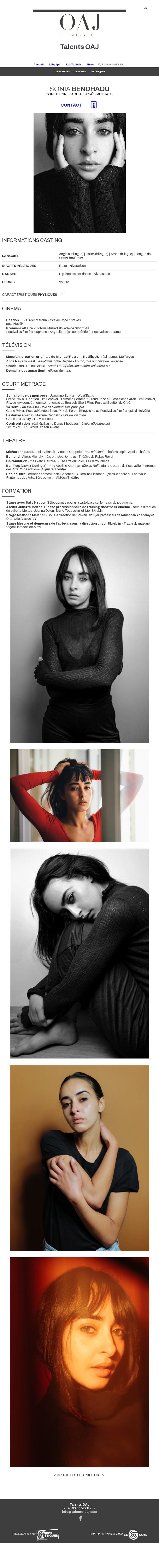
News (90, 64)
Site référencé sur (35, 1534)
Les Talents (73, 64)
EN (145, 8)
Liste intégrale (97, 71)
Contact (71, 105)
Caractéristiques (33, 294)
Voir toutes (79, 1475)
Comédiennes (62, 71)
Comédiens (79, 71)
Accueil (39, 64)
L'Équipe (54, 64)
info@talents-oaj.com (79, 1512)
